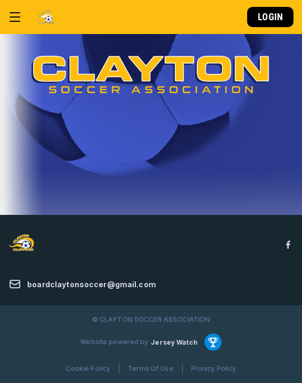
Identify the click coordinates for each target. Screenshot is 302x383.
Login (270, 16)
